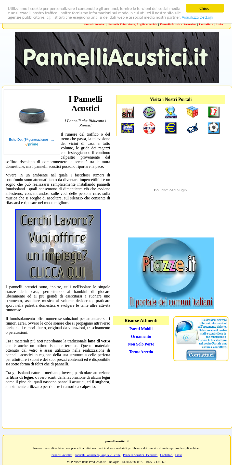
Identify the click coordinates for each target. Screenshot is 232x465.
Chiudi (205, 8)
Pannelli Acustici (95, 24)
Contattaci (206, 24)
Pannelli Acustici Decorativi (178, 24)
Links (219, 24)
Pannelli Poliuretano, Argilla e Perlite (132, 24)
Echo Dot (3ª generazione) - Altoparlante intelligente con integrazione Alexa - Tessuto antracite (32, 139)
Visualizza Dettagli (197, 17)
